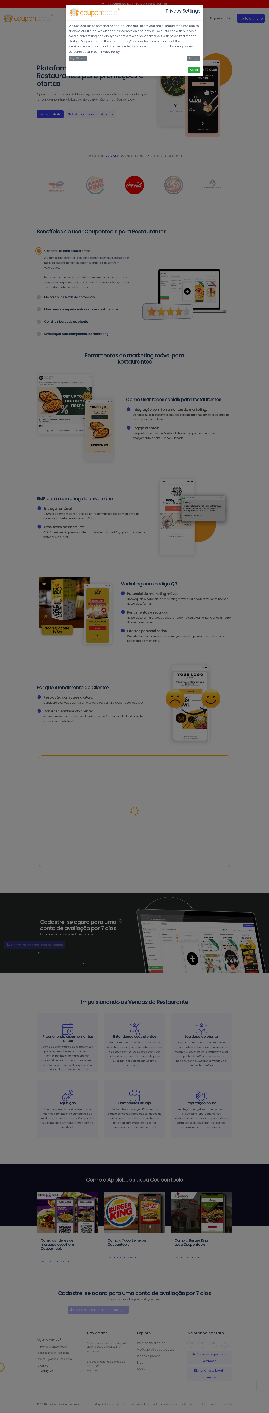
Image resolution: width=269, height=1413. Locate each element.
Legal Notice (77, 58)
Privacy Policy (110, 52)
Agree (194, 70)
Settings (194, 58)
